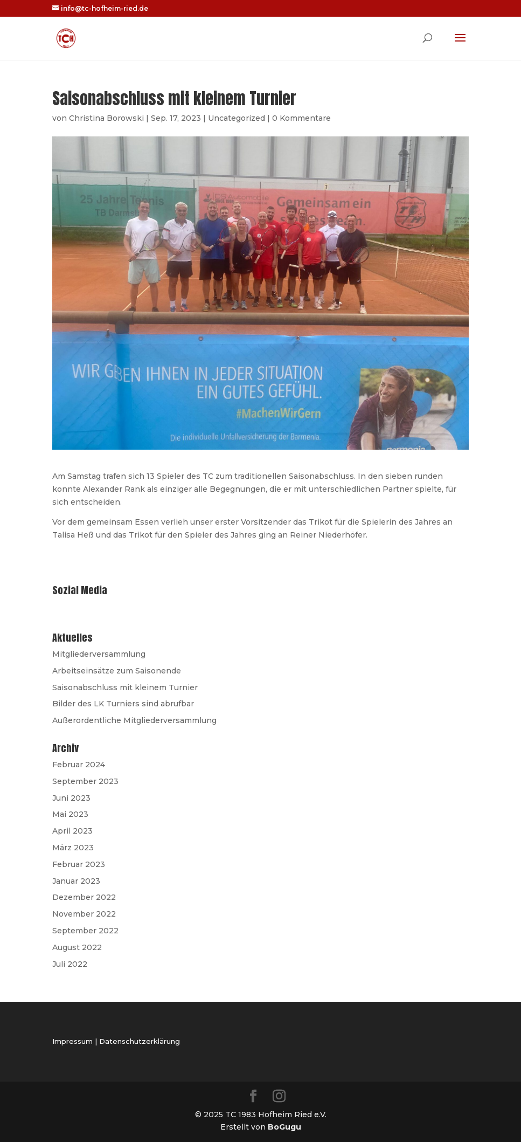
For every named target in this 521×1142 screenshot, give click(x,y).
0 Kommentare (301, 118)
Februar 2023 (78, 864)
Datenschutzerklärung (139, 1041)
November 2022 (84, 914)
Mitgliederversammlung (98, 654)
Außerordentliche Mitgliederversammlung (134, 720)
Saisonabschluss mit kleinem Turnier (125, 687)
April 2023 (72, 831)
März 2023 (73, 847)
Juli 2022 (69, 964)
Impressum (72, 1041)
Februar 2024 (78, 764)
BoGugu (284, 1127)
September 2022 (85, 930)
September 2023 (85, 781)
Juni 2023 (71, 798)
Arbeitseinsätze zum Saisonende (116, 671)
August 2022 (77, 947)
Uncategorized (236, 118)
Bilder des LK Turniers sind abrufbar (123, 703)
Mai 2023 (70, 814)
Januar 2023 (76, 881)
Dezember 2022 (84, 897)
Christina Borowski (106, 118)
